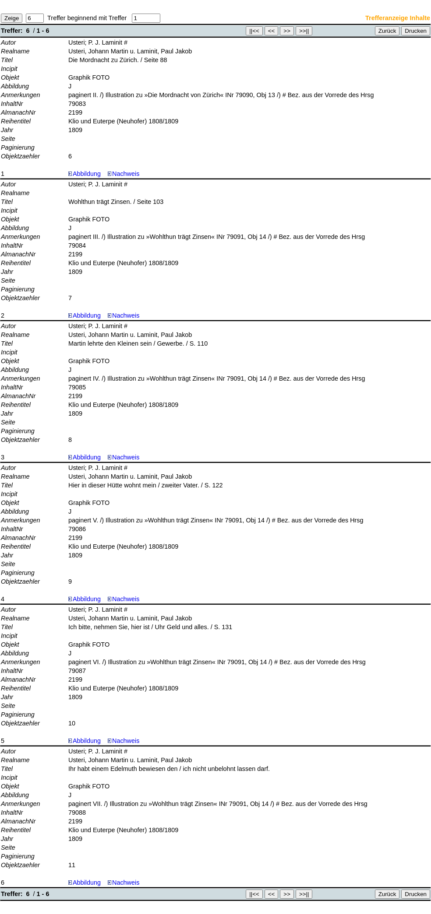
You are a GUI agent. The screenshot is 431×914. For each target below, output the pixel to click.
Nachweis (123, 173)
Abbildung (87, 173)
